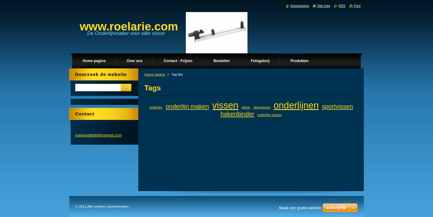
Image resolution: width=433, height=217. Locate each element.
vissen (225, 105)
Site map (323, 6)
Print (357, 6)
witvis (245, 107)
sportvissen (337, 106)
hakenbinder (237, 114)
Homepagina (299, 6)
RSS (342, 6)
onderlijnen (296, 105)
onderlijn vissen (269, 115)
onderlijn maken (187, 106)
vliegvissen (261, 107)
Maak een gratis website (300, 208)
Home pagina (154, 74)
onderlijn (155, 107)
